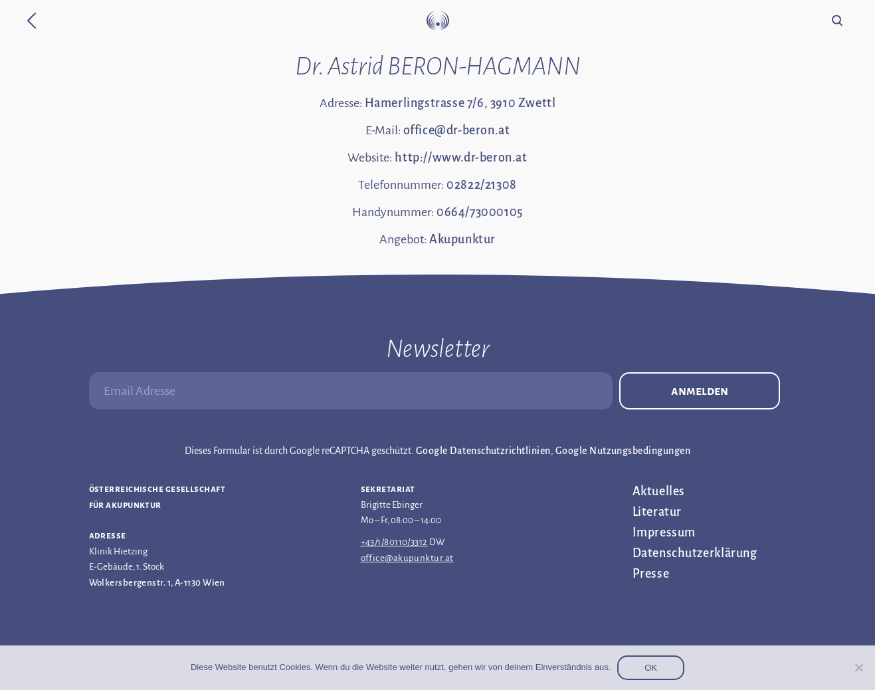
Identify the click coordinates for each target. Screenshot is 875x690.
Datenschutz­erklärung (694, 553)
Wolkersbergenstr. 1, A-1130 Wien (157, 583)
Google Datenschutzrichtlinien (483, 450)
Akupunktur (462, 239)
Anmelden (699, 391)
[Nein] (858, 667)
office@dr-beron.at (456, 130)
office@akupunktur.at (407, 558)
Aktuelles (658, 491)
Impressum (664, 532)
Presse (651, 573)
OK (650, 668)
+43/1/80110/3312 (394, 542)
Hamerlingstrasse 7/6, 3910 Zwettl (460, 103)
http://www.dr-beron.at (461, 157)
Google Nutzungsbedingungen (622, 450)
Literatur (657, 511)
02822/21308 (481, 184)
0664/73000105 (480, 212)
